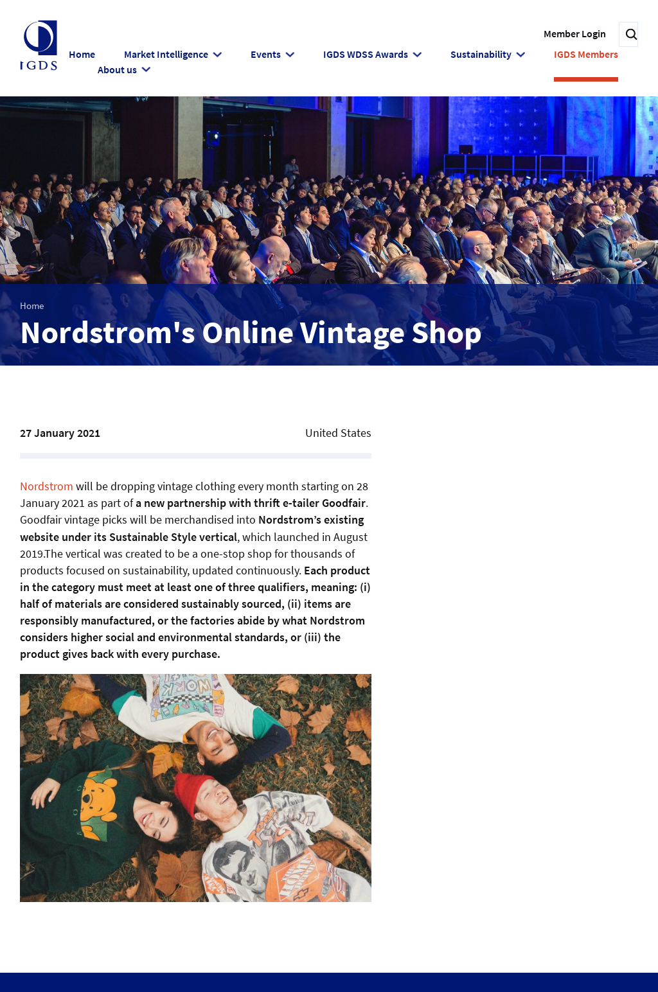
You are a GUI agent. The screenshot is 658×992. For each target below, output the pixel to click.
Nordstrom (46, 484)
